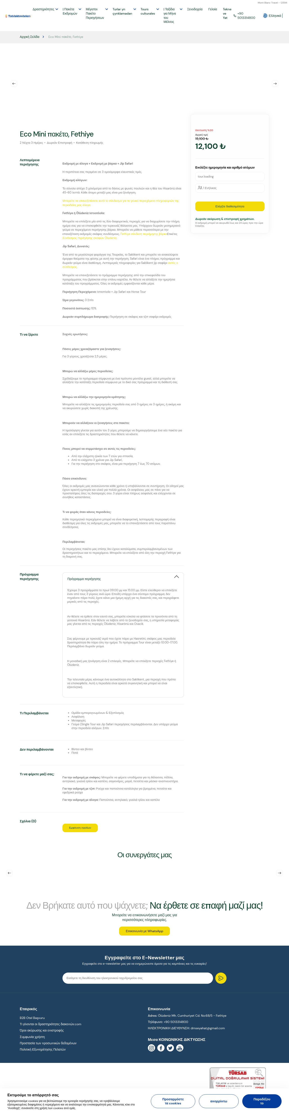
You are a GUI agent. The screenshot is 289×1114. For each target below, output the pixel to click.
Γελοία (212, 9)
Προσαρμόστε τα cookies (173, 1101)
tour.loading (206, 176)
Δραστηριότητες (43, 9)
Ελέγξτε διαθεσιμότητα (230, 206)
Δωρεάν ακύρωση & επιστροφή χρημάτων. (224, 219)
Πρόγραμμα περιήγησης (84, 579)
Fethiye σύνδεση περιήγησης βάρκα (143, 234)
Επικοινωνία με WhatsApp (144, 934)
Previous (14, 83)
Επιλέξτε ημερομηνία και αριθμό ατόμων (225, 167)
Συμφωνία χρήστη (32, 1040)
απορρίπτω (218, 1101)
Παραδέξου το (261, 1101)
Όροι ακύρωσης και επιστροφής (42, 1034)
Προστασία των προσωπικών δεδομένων (48, 1046)
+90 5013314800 (244, 15)
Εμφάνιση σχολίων (84, 828)
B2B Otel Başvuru (32, 1021)
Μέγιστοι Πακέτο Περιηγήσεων (95, 13)
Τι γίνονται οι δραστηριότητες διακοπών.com (50, 1027)
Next (275, 83)
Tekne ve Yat (227, 13)
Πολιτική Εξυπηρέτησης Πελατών (43, 1053)
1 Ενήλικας (209, 188)
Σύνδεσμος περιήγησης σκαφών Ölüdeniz (89, 238)
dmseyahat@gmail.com (208, 1031)
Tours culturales (148, 11)
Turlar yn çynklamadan (122, 11)
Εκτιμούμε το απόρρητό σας (33, 1094)
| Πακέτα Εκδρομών (70, 11)
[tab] (123, 577)
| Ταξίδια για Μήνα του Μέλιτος (170, 15)
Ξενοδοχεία (194, 9)
